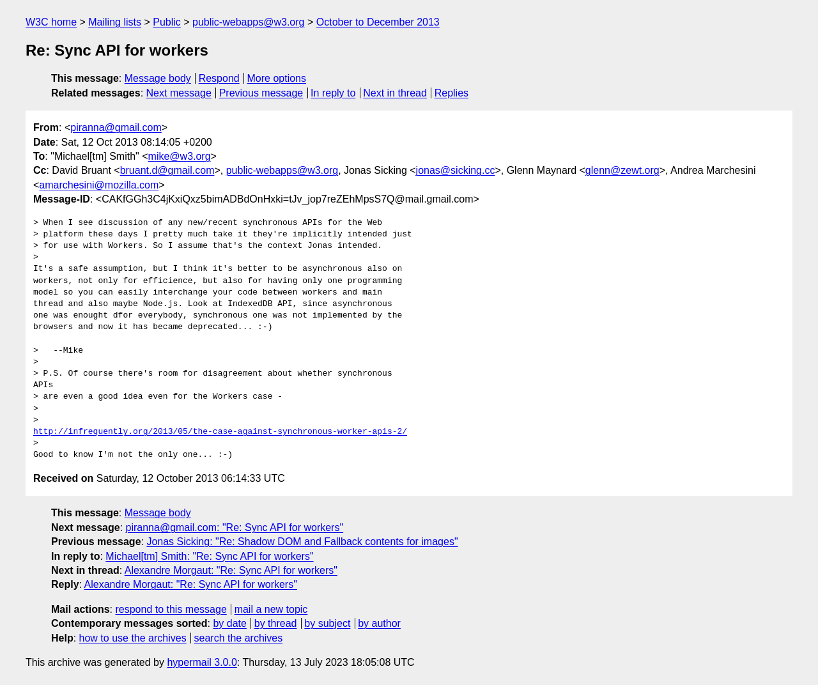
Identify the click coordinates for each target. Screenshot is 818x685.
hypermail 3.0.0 (201, 662)
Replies (451, 93)
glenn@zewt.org (622, 170)
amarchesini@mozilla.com (98, 185)
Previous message (261, 93)
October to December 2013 (378, 22)
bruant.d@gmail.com (167, 170)
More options (277, 78)
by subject (327, 623)
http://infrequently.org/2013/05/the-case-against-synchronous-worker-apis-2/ (220, 432)
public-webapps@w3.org (248, 22)
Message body (158, 78)
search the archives (238, 638)
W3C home (51, 22)
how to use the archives (133, 638)
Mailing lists (114, 22)
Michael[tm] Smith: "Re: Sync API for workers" (209, 556)
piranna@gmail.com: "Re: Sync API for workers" (235, 527)
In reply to (333, 93)
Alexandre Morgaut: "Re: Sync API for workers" (231, 570)
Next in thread (395, 93)
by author (379, 623)
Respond (219, 78)
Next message (179, 93)
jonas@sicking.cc (455, 170)
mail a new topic (271, 609)
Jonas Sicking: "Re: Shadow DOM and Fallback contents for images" (302, 541)
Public (167, 22)
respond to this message (170, 609)
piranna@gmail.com (116, 127)
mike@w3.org (179, 156)
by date (229, 623)
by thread (275, 623)
